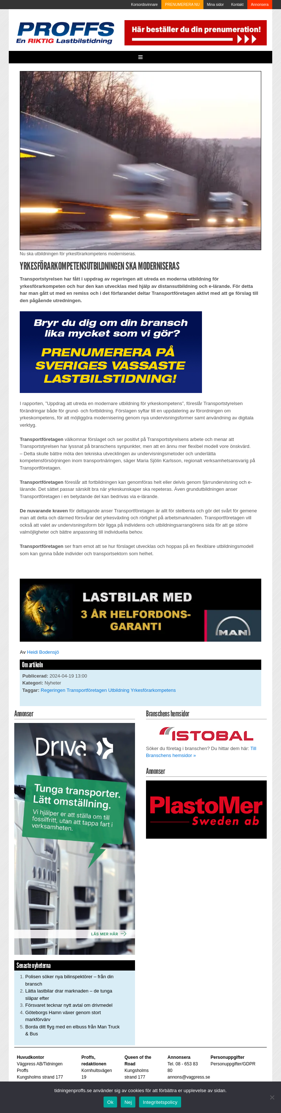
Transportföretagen (87, 690)
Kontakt (237, 5)
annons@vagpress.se (189, 1077)
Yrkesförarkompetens (153, 690)
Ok (110, 1102)
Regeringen (53, 690)
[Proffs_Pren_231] (111, 352)
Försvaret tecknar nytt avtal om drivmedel (68, 1005)
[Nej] (272, 1097)
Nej (128, 1102)
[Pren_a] (194, 32)
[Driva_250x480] (74, 838)
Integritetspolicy (160, 1102)
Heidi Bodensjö (43, 652)
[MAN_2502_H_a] (140, 609)
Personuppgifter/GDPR (232, 1063)
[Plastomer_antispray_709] (206, 809)
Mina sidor (215, 5)
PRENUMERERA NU (182, 5)
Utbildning (119, 690)
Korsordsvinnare (144, 5)
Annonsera (260, 5)
